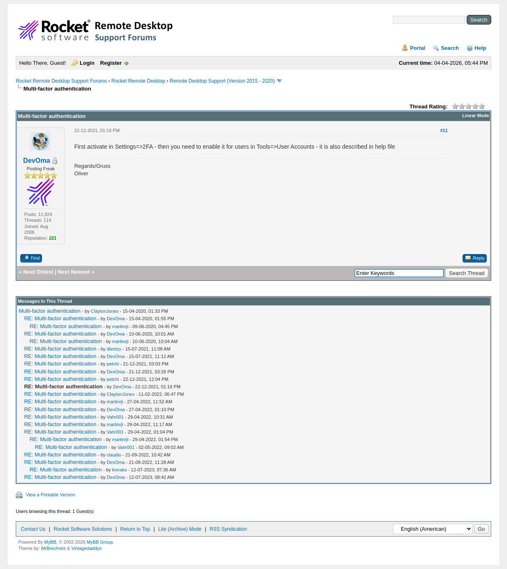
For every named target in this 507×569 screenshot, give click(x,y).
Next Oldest (38, 272)
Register (111, 63)
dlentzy (114, 348)
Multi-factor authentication (49, 311)
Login (87, 63)
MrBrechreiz (53, 548)
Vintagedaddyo (86, 548)
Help (480, 48)
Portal (417, 48)
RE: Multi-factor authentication (60, 318)
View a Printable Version (50, 494)
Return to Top (135, 529)
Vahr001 (115, 416)
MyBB (50, 542)
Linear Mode (475, 115)
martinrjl (120, 326)
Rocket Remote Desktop (138, 81)
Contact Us (33, 529)
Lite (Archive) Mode (179, 529)
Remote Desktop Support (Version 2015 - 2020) (222, 81)
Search (450, 48)
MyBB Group (100, 542)
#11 (444, 130)
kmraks (119, 469)
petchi (113, 363)
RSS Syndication (228, 529)
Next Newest (74, 272)
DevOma (36, 160)
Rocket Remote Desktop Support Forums (61, 81)
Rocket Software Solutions (83, 529)
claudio (114, 454)
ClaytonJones (105, 311)
